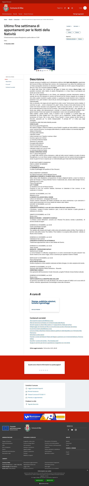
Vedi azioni (77, 26)
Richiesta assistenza (28, 468)
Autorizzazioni (48, 451)
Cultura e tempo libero (29, 443)
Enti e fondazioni (6, 447)
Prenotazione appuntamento (30, 462)
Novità (10, 19)
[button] (44, 483)
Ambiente (47, 447)
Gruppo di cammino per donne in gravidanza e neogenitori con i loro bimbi (50, 343)
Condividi (69, 26)
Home (5, 19)
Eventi (67, 452)
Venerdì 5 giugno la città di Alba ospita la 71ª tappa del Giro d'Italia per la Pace (51, 325)
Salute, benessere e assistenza (52, 449)
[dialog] (44, 477)
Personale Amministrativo (8, 451)
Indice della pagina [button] (10, 77)
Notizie (67, 441)
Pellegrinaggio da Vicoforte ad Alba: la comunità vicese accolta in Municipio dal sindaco (53, 327)
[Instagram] (71, 8)
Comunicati (17, 19)
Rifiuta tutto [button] (50, 480)
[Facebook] (64, 8)
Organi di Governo (6, 441)
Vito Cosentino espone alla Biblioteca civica (41, 321)
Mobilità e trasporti (28, 455)
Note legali (47, 466)
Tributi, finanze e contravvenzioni (53, 445)
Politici (4, 449)
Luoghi (67, 454)
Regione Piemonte (6, 2)
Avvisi (67, 445)
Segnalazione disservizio (29, 464)
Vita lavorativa (27, 445)
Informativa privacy (49, 464)
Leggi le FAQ (27, 466)
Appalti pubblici (27, 449)
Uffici (3, 445)
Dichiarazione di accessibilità (52, 468)
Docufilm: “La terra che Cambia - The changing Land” (44, 341)
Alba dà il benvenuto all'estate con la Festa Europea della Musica (47, 323)
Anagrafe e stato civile (29, 441)
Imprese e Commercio (29, 447)
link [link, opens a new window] (57, 477)
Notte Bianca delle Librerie (37, 335)
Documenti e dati (6, 453)
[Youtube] (68, 8)
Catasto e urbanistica (29, 451)
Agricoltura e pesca (49, 453)
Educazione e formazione (51, 441)
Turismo (25, 453)
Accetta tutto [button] (39, 480)
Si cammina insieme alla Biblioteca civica (41, 329)
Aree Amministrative (7, 443)
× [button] (87, 470)
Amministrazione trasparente (52, 462)
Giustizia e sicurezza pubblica (52, 443)
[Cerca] (85, 8)
